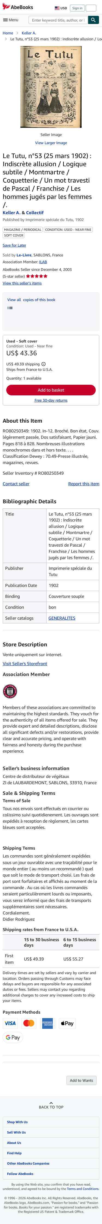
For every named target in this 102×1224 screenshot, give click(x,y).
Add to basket (51, 390)
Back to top (51, 1107)
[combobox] (58, 20)
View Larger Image (51, 142)
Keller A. (29, 33)
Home (8, 33)
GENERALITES (61, 618)
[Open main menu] (12, 20)
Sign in (77, 8)
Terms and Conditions (82, 1189)
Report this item (83, 483)
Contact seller (16, 483)
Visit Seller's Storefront (25, 663)
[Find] (93, 20)
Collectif (35, 212)
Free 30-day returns (51, 400)
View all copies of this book (31, 299)
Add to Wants (81, 1080)
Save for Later (14, 245)
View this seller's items (22, 283)
